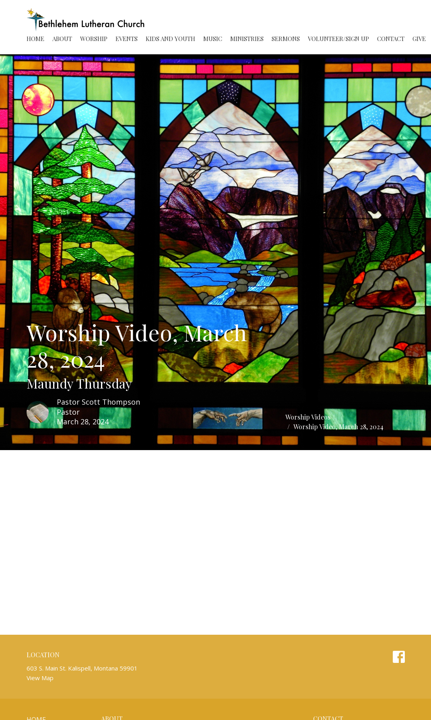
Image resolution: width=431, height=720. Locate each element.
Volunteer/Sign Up (338, 39)
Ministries (247, 39)
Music (212, 39)
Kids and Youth (170, 39)
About (62, 39)
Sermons (286, 39)
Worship (93, 39)
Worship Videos (307, 417)
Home (35, 39)
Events (126, 39)
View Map (40, 678)
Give (419, 39)
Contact (390, 39)
